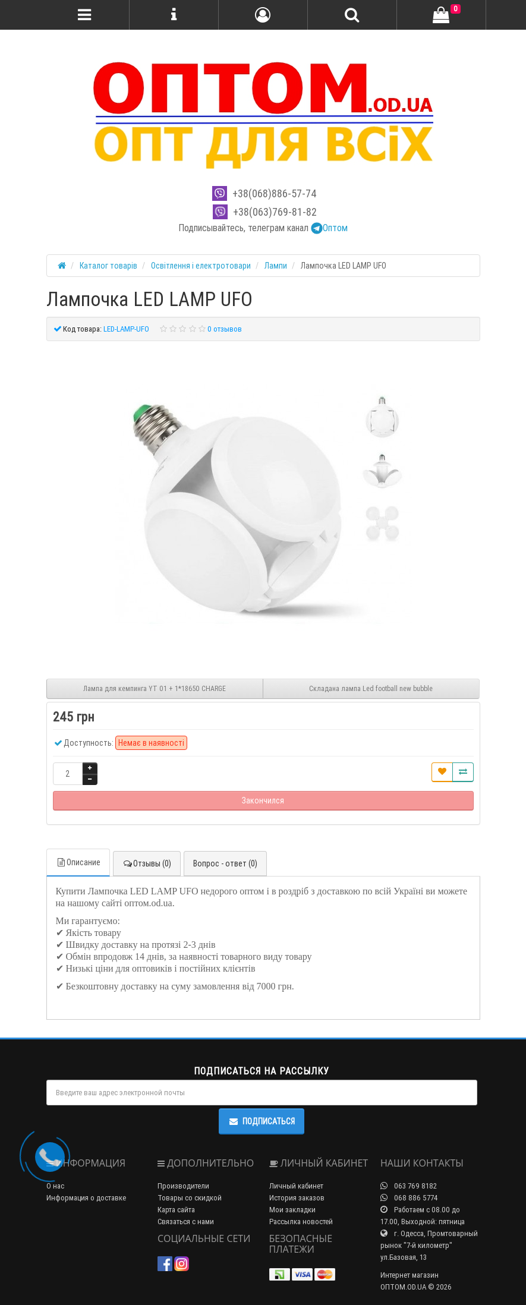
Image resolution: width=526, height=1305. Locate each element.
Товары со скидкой (190, 1198)
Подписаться (261, 1121)
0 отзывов (224, 329)
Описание (78, 862)
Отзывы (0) (146, 863)
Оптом (329, 228)
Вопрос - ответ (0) (225, 863)
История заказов (297, 1198)
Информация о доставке (86, 1198)
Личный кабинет (296, 1186)
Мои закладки (292, 1210)
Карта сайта (176, 1210)
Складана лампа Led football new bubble (371, 688)
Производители (183, 1186)
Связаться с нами (186, 1221)
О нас (55, 1186)
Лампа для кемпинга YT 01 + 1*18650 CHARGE (154, 688)
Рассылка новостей (301, 1221)
